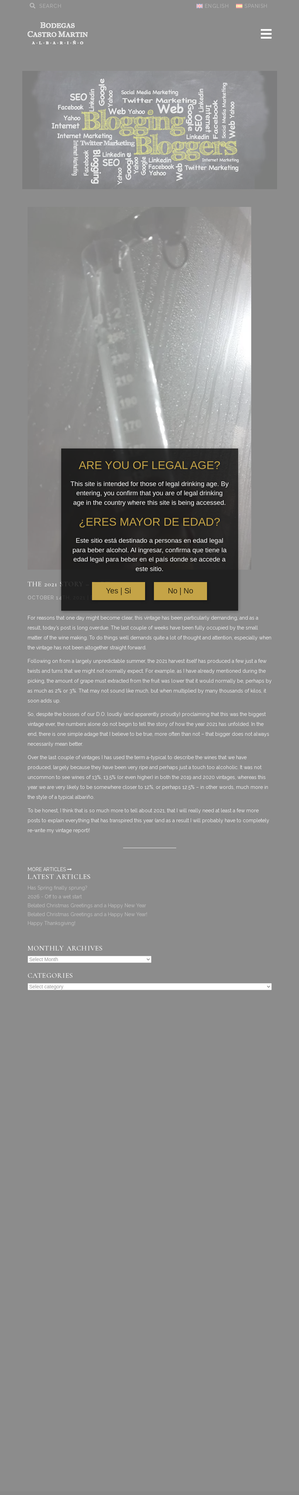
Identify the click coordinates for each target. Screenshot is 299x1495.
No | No (180, 591)
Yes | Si (118, 591)
